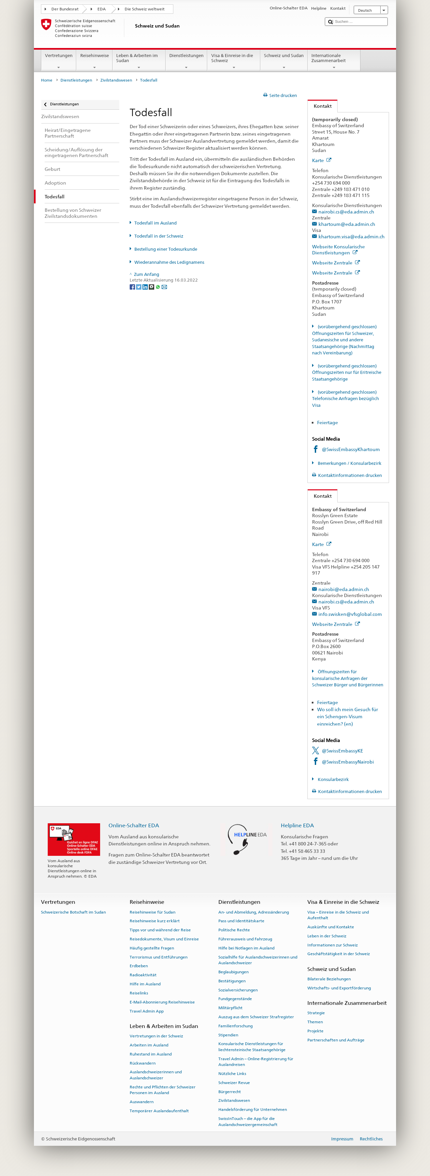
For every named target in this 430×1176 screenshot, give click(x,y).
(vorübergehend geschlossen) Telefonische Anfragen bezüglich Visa (345, 399)
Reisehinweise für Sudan (152, 912)
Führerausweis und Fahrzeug (245, 939)
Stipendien (228, 1034)
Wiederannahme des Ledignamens (169, 262)
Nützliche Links (232, 1073)
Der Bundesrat (65, 9)
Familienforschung (235, 1026)
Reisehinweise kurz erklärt (155, 921)
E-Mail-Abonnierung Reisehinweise (162, 1002)
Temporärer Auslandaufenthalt (159, 1111)
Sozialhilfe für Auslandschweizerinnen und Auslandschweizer (257, 959)
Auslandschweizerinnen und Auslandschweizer (156, 1075)
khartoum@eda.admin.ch (346, 224)
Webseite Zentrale (336, 262)
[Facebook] (133, 286)
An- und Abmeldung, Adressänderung (253, 912)
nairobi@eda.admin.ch (343, 589)
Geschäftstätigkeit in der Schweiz (338, 953)
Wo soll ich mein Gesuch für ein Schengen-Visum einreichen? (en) (347, 716)
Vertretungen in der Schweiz (156, 1036)
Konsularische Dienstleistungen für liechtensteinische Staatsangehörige (252, 1046)
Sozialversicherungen (238, 989)
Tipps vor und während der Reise (160, 930)
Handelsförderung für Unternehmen (252, 1109)
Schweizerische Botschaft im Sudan (73, 912)
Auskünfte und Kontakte (330, 927)
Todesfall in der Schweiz (158, 236)
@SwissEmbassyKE (342, 750)
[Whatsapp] (158, 286)
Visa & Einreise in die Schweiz (234, 61)
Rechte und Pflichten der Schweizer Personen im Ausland (163, 1089)
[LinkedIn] (145, 286)
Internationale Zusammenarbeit (334, 61)
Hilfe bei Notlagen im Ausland (246, 948)
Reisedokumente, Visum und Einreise (164, 939)
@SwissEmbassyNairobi (348, 762)
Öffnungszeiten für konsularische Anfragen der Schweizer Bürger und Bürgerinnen (347, 678)
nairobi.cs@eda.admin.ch (346, 211)
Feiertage (327, 422)
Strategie (316, 1013)
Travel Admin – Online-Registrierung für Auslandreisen (255, 1062)
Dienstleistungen (186, 61)
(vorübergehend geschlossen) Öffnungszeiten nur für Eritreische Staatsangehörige (346, 372)
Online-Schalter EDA (134, 825)
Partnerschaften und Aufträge (335, 1040)
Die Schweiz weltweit (145, 9)
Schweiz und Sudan (284, 61)
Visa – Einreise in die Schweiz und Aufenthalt (338, 915)
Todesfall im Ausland (155, 223)
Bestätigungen (232, 981)
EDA (101, 9)
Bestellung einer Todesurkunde (165, 249)
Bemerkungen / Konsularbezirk (349, 463)
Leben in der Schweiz (326, 936)
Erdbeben (139, 966)
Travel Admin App (147, 1011)
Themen (315, 1022)
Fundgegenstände (235, 998)
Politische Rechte (234, 930)
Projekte (315, 1031)
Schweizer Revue (234, 1082)
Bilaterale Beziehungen (329, 979)
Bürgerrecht (229, 1091)
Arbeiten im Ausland (149, 1045)
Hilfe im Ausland (145, 984)
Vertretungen (59, 61)
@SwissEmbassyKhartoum (351, 449)
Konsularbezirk (333, 779)
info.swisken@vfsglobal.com (350, 614)
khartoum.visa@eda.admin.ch (351, 236)
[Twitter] (139, 286)
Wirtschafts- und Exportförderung (339, 988)
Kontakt (320, 106)
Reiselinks (139, 993)
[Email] (164, 286)
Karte (322, 160)
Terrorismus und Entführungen (158, 956)
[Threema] (152, 286)
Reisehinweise (94, 61)
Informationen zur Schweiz (332, 944)
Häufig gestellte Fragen (152, 948)
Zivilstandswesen (116, 80)
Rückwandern (143, 1063)
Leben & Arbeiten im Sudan (139, 61)
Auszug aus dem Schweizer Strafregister (256, 1017)
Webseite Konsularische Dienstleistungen (338, 250)
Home (46, 80)
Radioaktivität (143, 975)
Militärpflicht (230, 1008)
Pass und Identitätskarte (241, 921)
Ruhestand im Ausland (151, 1054)
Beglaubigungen (233, 972)
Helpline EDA (297, 825)
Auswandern (142, 1101)
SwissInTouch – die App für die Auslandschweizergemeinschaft (247, 1121)
